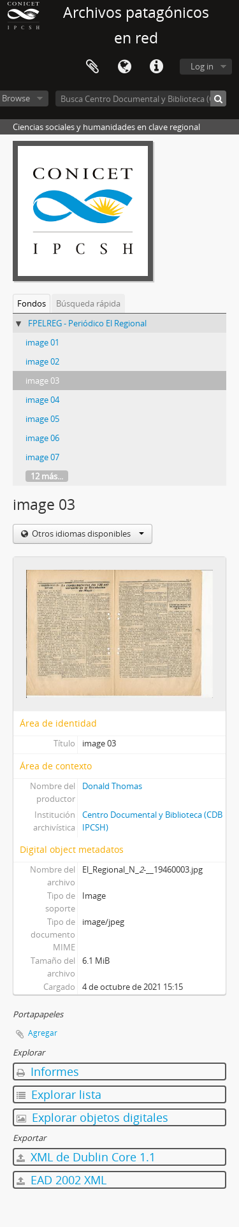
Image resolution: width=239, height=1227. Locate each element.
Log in (202, 66)
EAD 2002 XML (61, 1179)
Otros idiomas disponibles (87, 533)
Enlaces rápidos (156, 67)
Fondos (31, 303)
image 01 (42, 342)
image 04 (42, 399)
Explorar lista (59, 1094)
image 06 (42, 438)
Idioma (124, 67)
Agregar (42, 1032)
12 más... (47, 476)
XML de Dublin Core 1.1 (86, 1157)
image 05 (42, 419)
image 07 (42, 457)
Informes (48, 1071)
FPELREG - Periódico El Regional (87, 323)
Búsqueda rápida (88, 303)
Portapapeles (92, 67)
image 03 (42, 380)
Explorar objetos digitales (92, 1117)
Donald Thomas (112, 786)
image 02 (42, 361)
